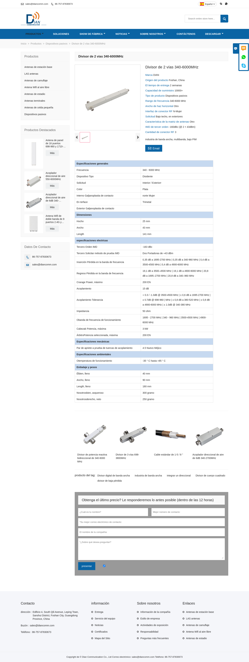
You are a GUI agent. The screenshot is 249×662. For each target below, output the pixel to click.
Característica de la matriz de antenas (167, 121)
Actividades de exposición (154, 625)
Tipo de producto (155, 95)
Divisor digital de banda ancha (113, 475)
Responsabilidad (149, 631)
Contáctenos (186, 34)
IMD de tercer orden (157, 126)
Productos (35, 34)
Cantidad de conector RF (160, 132)
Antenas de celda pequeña (38, 107)
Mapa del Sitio (102, 638)
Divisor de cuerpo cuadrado (210, 475)
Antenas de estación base (38, 67)
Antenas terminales (34, 100)
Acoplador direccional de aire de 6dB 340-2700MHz (55, 197)
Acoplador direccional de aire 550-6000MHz (55, 176)
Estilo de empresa (150, 618)
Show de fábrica (92, 34)
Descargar (214, 34)
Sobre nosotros (153, 34)
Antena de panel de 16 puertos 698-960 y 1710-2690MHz (54, 143)
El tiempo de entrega (157, 85)
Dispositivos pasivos (56, 43)
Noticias (123, 34)
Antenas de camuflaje (36, 80)
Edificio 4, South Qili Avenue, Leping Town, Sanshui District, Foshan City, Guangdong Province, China (56, 615)
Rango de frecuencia (157, 100)
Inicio (23, 43)
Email (153, 148)
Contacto (28, 603)
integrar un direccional (179, 475)
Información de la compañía (155, 612)
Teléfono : (26, 632)
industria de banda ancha (148, 475)
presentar (87, 566)
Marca (149, 74)
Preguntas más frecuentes (154, 638)
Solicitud (150, 116)
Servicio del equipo (105, 618)
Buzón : (25, 625)
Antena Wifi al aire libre (36, 87)
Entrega (99, 612)
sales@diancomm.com (36, 4)
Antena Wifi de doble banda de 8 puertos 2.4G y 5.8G (55, 219)
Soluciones (61, 34)
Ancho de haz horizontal (159, 106)
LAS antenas (31, 73)
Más (52, 153)
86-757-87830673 (64, 4)
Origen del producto (157, 80)
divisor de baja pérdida (109, 480)
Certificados (101, 631)
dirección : (26, 612)
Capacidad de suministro (159, 90)
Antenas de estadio (34, 94)
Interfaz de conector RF (159, 111)
